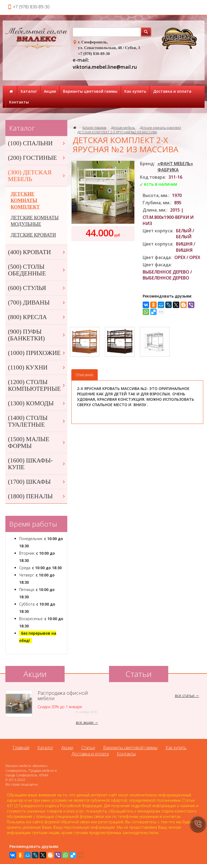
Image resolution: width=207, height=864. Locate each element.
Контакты (19, 102)
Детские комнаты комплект (160, 127)
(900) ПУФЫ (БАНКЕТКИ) (37, 334)
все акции (84, 722)
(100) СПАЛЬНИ (37, 143)
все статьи (184, 695)
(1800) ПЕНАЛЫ (37, 496)
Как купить (135, 91)
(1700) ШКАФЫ (37, 482)
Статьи (88, 748)
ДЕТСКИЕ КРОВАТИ (33, 235)
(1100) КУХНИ (37, 367)
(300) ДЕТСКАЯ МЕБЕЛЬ (37, 175)
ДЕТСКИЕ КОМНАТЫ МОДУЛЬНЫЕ (35, 221)
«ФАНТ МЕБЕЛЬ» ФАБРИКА (175, 167)
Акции (50, 91)
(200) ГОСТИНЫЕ (37, 158)
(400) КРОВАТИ (37, 252)
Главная (21, 748)
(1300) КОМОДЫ (37, 403)
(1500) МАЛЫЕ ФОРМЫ (37, 442)
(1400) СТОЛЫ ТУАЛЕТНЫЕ (37, 421)
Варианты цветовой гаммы (90, 91)
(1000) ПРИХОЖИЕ (37, 353)
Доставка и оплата (172, 91)
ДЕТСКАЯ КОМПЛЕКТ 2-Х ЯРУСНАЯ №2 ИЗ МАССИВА (117, 132)
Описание (84, 374)
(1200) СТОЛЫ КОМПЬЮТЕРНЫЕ (37, 385)
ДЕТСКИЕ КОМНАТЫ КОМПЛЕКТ (25, 200)
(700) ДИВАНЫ (37, 302)
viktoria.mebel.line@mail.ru (105, 67)
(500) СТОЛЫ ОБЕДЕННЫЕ (37, 270)
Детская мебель (123, 127)
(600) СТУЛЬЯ (37, 288)
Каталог (29, 91)
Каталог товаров (94, 127)
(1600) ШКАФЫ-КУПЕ (37, 463)
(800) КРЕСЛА (37, 317)
